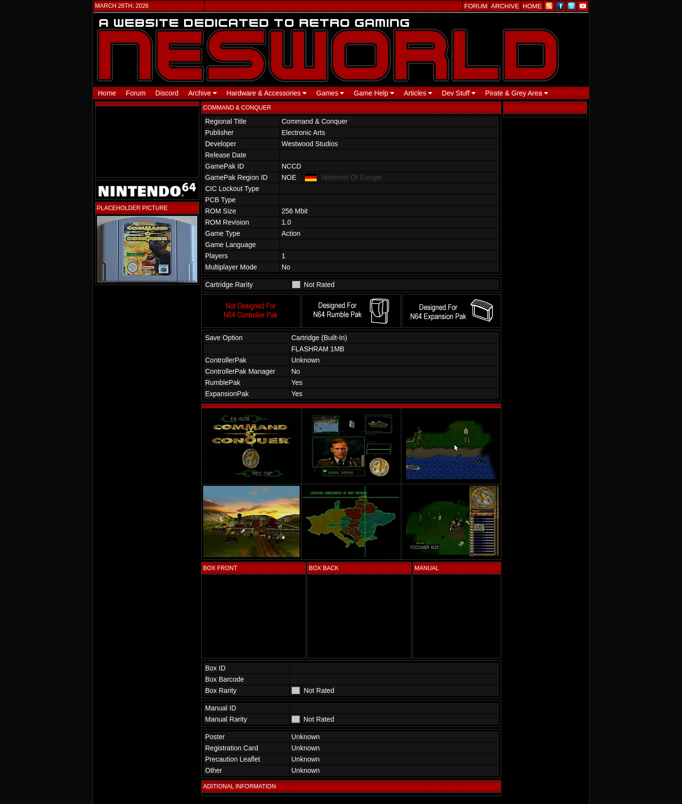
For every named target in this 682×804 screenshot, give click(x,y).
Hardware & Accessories (266, 93)
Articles (418, 93)
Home (107, 93)
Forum (135, 93)
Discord (166, 93)
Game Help (374, 93)
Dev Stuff (458, 93)
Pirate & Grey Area (516, 93)
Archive (202, 93)
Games (330, 93)
